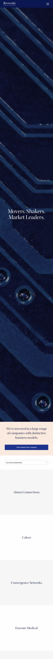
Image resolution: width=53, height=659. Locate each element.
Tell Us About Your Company (26, 447)
